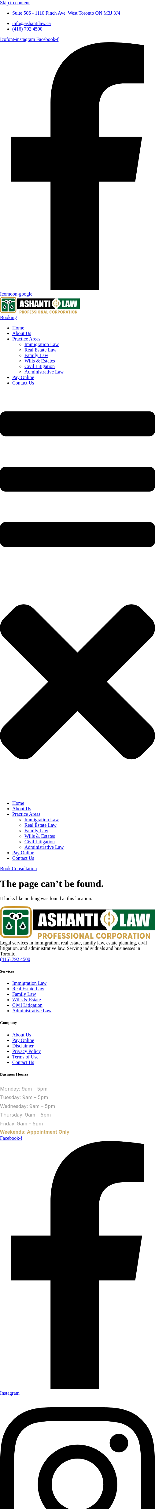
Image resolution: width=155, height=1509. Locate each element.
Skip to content (15, 2)
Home (18, 327)
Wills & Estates (39, 360)
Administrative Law (44, 371)
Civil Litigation (39, 366)
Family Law (36, 355)
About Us (21, 333)
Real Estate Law (40, 349)
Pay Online (23, 377)
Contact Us (23, 382)
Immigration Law (41, 344)
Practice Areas (26, 338)
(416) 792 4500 (15, 959)
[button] (77, 593)
